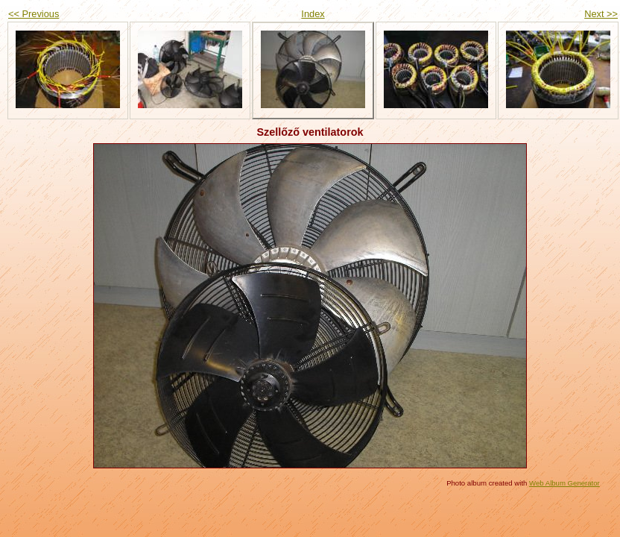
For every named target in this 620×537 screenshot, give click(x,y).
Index (312, 13)
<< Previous (33, 13)
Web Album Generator (564, 483)
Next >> (601, 13)
